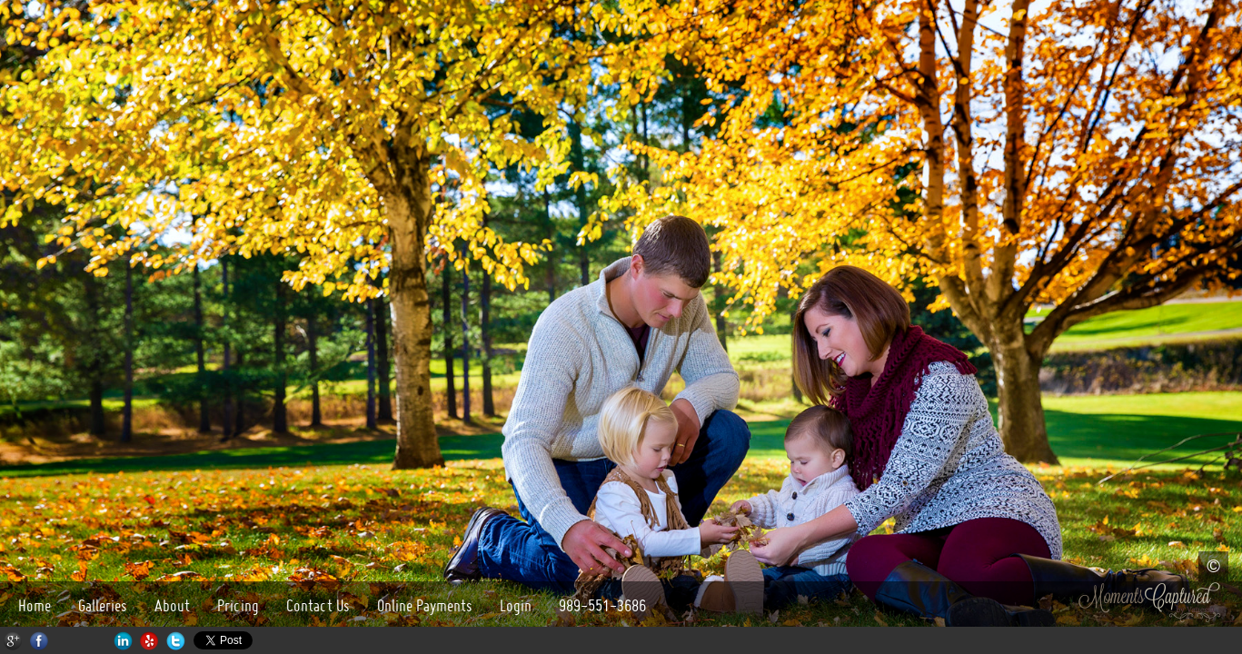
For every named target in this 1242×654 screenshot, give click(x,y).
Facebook (39, 640)
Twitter (175, 640)
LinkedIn (123, 640)
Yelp (149, 640)
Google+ (13, 640)
